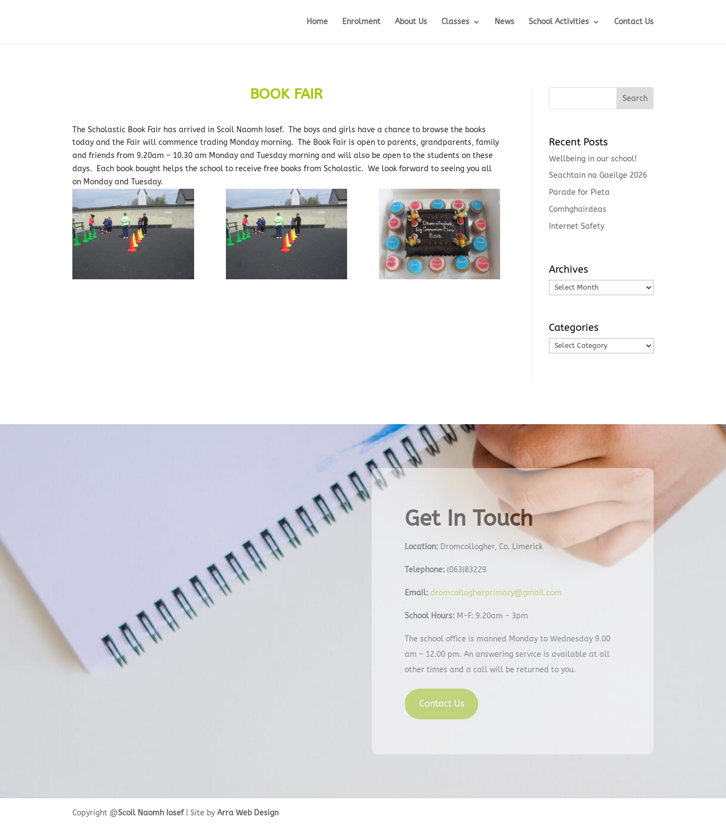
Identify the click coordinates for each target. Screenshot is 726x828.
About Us (411, 22)
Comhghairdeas (577, 209)
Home (317, 22)
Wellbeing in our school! (593, 159)
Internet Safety (576, 226)
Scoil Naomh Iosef (151, 813)
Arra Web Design (248, 813)
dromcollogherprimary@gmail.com (495, 593)
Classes (455, 22)
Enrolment (361, 22)
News (504, 22)
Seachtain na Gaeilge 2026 (598, 175)
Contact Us (634, 22)
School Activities (559, 22)
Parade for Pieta (579, 192)
